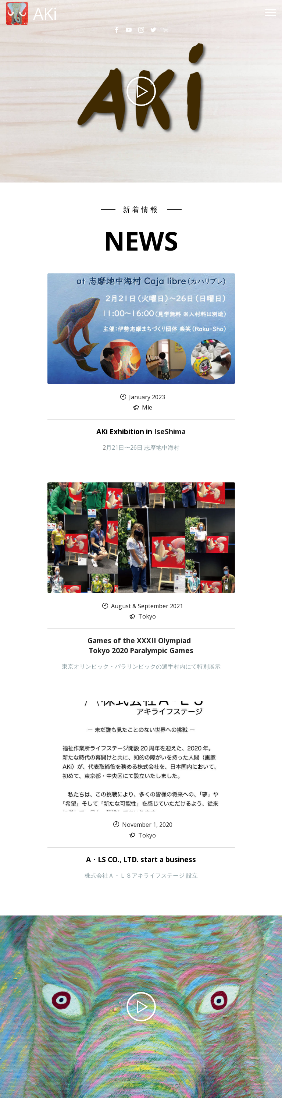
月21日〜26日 (125, 447)
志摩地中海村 (161, 447)
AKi (45, 13)
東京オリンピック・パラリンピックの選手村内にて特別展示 (141, 666)
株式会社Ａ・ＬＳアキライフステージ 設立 (141, 875)
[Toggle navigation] (270, 12)
